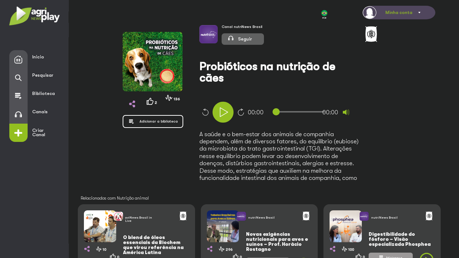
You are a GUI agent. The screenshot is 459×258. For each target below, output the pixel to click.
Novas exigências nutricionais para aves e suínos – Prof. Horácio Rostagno (277, 241)
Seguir (239, 38)
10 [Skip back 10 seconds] (205, 112)
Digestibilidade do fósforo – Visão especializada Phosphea (400, 239)
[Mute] (346, 112)
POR (324, 14)
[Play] (223, 112)
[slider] (300, 112)
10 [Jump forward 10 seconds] (241, 112)
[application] (288, 113)
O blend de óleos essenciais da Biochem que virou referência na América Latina (153, 245)
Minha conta (398, 12)
